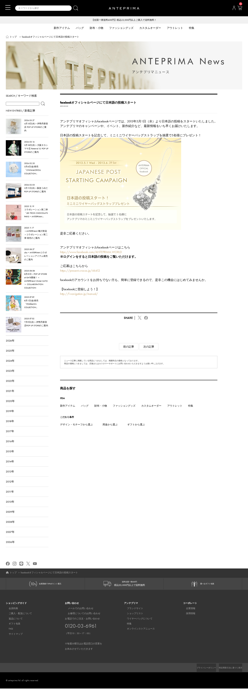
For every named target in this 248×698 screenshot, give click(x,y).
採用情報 (187, 622)
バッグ (85, 412)
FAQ (8, 638)
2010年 (10, 508)
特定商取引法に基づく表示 (228, 677)
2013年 (10, 477)
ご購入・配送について (17, 622)
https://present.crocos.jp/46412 (80, 277)
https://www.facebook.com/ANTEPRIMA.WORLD (91, 258)
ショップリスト (132, 622)
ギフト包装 (11, 633)
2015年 (10, 457)
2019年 (10, 417)
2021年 (10, 397)
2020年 (10, 407)
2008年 (10, 528)
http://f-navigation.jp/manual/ (79, 300)
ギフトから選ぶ (136, 430)
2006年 (10, 548)
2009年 (10, 518)
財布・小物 (100, 412)
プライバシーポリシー (199, 677)
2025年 (10, 357)
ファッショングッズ (124, 412)
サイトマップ (13, 643)
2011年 (10, 498)
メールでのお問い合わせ (77, 617)
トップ (13, 37)
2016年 (10, 447)
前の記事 (128, 353)
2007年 (10, 538)
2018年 (10, 427)
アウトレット (174, 412)
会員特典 (10, 617)
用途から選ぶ (110, 430)
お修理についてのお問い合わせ (81, 622)
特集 (190, 412)
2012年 (10, 487)
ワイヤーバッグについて (137, 627)
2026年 (10, 347)
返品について (13, 627)
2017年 (10, 437)
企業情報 (187, 617)
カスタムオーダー (151, 412)
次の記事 (148, 353)
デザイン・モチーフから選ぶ (76, 430)
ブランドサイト (132, 617)
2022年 (10, 387)
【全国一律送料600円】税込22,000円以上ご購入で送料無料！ (124, 20)
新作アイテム (67, 412)
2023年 (10, 377)
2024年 (10, 367)
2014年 (10, 467)
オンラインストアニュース (138, 638)
